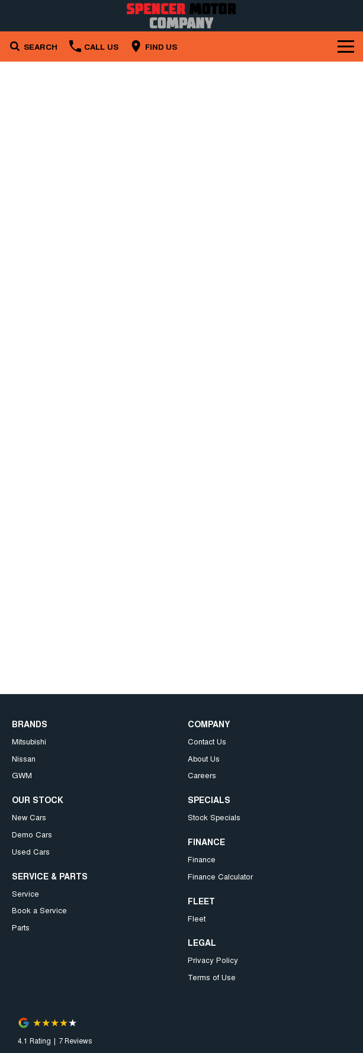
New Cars (29, 817)
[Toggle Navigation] (346, 46)
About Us (204, 758)
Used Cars (31, 851)
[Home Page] (181, 15)
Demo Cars (32, 834)
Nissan (24, 758)
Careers (202, 775)
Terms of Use (212, 977)
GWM (22, 775)
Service (25, 893)
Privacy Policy (213, 959)
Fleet (196, 918)
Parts (21, 927)
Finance (202, 859)
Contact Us (207, 741)
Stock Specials (214, 817)
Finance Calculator (220, 876)
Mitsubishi (29, 741)
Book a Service (39, 910)
